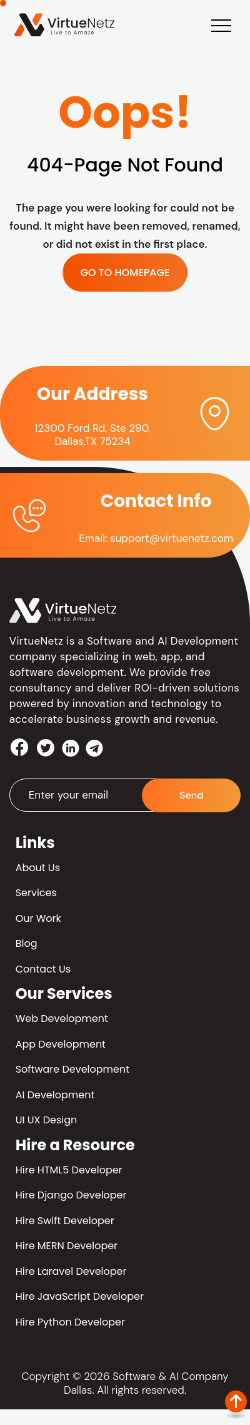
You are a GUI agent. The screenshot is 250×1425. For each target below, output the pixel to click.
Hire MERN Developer (67, 1246)
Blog (27, 943)
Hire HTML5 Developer (69, 1170)
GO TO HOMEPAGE (125, 272)
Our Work (38, 918)
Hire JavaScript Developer (80, 1296)
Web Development (62, 1018)
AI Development (55, 1095)
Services (36, 893)
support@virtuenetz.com (171, 538)
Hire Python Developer (70, 1322)
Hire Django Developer (71, 1195)
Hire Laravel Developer (71, 1271)
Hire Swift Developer (65, 1221)
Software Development (72, 1069)
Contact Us (43, 969)
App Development (61, 1044)
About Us (38, 868)
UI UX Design (47, 1120)
